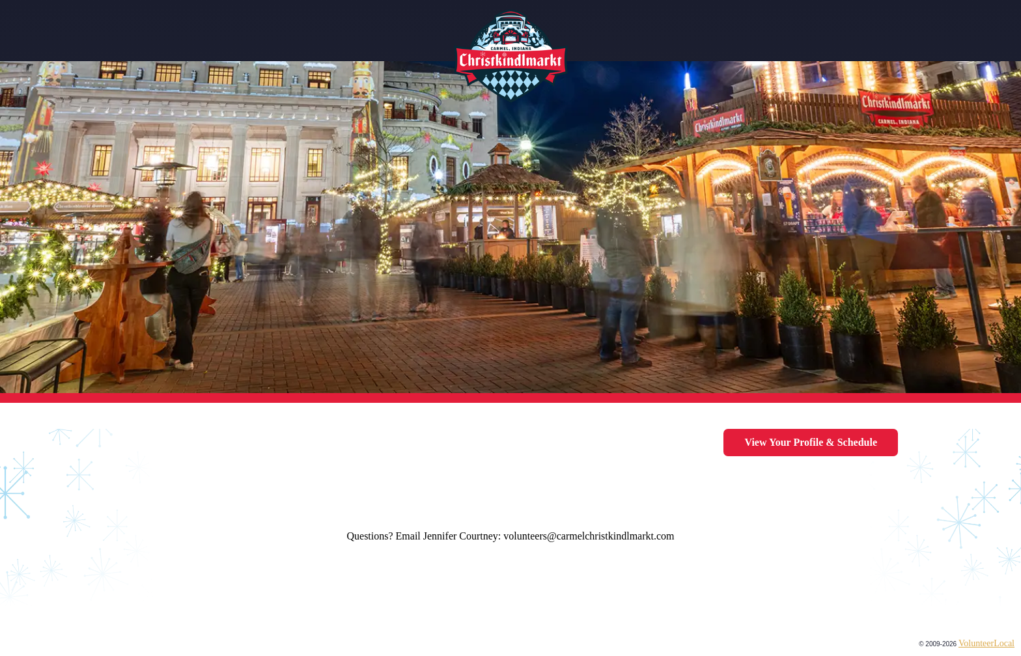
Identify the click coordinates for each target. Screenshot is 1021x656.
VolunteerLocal (986, 643)
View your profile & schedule (810, 442)
